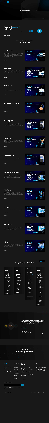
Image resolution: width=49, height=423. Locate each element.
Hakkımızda (30, 365)
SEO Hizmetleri (16, 369)
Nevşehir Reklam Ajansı (23, 376)
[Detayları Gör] (6, 60)
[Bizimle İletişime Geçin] (7, 35)
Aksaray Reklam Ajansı (23, 373)
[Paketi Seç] (6, 293)
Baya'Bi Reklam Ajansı (12, 392)
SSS (29, 372)
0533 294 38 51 (38, 365)
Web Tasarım (16, 365)
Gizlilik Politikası (31, 374)
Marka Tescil (16, 378)
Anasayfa (22, 12)
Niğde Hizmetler (23, 366)
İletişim (44, 392)
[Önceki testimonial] (41, 333)
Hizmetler (31, 392)
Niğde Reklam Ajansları (23, 369)
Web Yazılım (16, 367)
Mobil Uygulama (16, 373)
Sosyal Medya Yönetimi (16, 371)
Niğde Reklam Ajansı (24, 371)
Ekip (29, 367)
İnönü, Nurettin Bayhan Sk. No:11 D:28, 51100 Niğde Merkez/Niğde (40, 370)
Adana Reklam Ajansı (24, 379)
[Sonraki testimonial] (44, 333)
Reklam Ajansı (30, 377)
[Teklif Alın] (24, 355)
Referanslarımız (31, 369)
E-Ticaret (15, 375)
